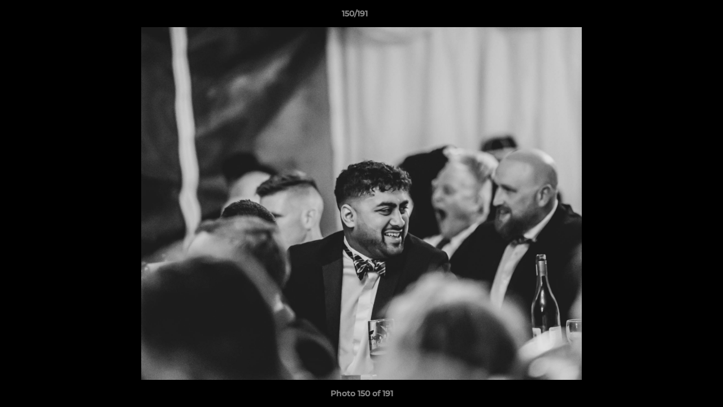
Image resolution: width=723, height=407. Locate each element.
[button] (675, 16)
